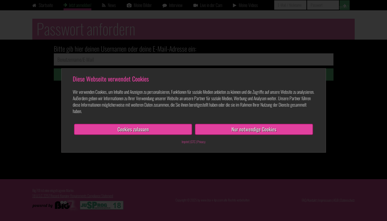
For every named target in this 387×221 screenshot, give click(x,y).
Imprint (185, 141)
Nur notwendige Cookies (254, 129)
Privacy (201, 141)
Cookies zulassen (133, 129)
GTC (193, 141)
